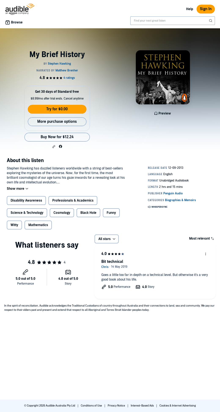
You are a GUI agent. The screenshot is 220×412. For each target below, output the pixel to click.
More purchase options (57, 121)
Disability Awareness (26, 200)
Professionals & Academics (73, 200)
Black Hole (88, 213)
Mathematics (38, 225)
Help (189, 9)
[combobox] (172, 20)
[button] (53, 146)
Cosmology (62, 213)
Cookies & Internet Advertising (178, 405)
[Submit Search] (211, 20)
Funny (111, 213)
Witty (14, 225)
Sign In (206, 9)
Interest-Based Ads (142, 405)
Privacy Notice (117, 405)
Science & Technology (27, 213)
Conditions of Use (92, 405)
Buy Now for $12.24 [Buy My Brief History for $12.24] (57, 137)
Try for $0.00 (57, 109)
